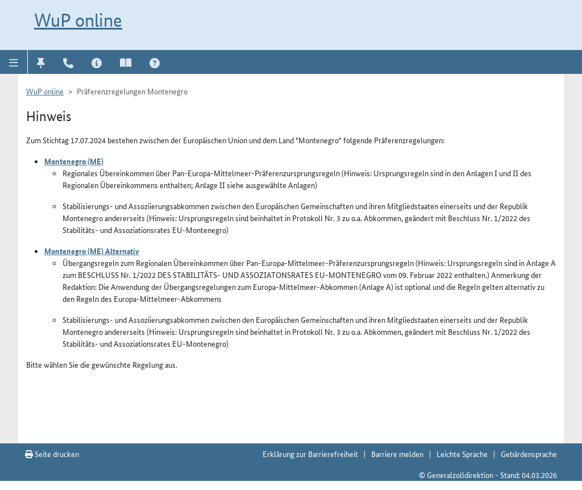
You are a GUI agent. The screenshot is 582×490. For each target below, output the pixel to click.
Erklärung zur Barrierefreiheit (310, 453)
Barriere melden (397, 453)
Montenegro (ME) (73, 161)
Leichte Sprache (462, 453)
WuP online (78, 20)
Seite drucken (52, 453)
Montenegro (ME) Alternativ (91, 250)
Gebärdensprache (529, 453)
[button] (14, 62)
